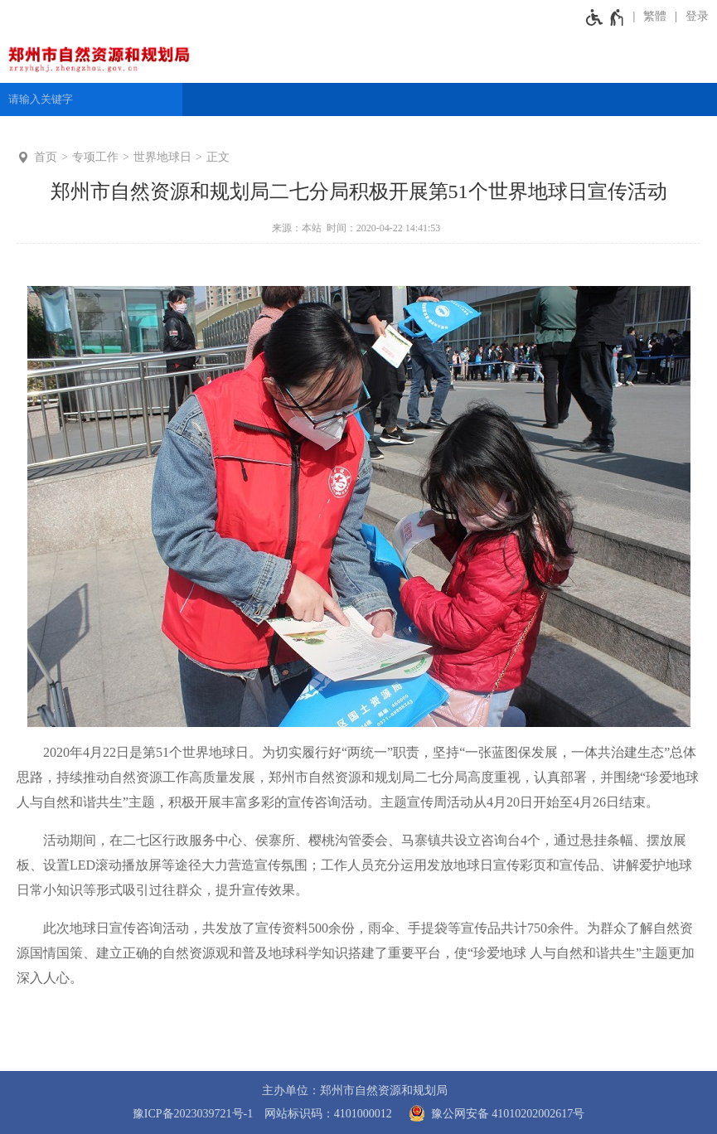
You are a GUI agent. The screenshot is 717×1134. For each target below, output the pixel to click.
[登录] (691, 16)
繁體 (654, 16)
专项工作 (95, 157)
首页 (45, 157)
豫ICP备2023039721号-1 (193, 1113)
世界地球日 (162, 157)
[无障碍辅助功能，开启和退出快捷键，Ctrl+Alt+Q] (605, 16)
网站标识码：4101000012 (328, 1113)
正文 (218, 157)
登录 (697, 16)
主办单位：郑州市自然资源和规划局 (355, 1090)
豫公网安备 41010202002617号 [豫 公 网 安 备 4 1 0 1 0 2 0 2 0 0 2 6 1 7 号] (493, 1113)
